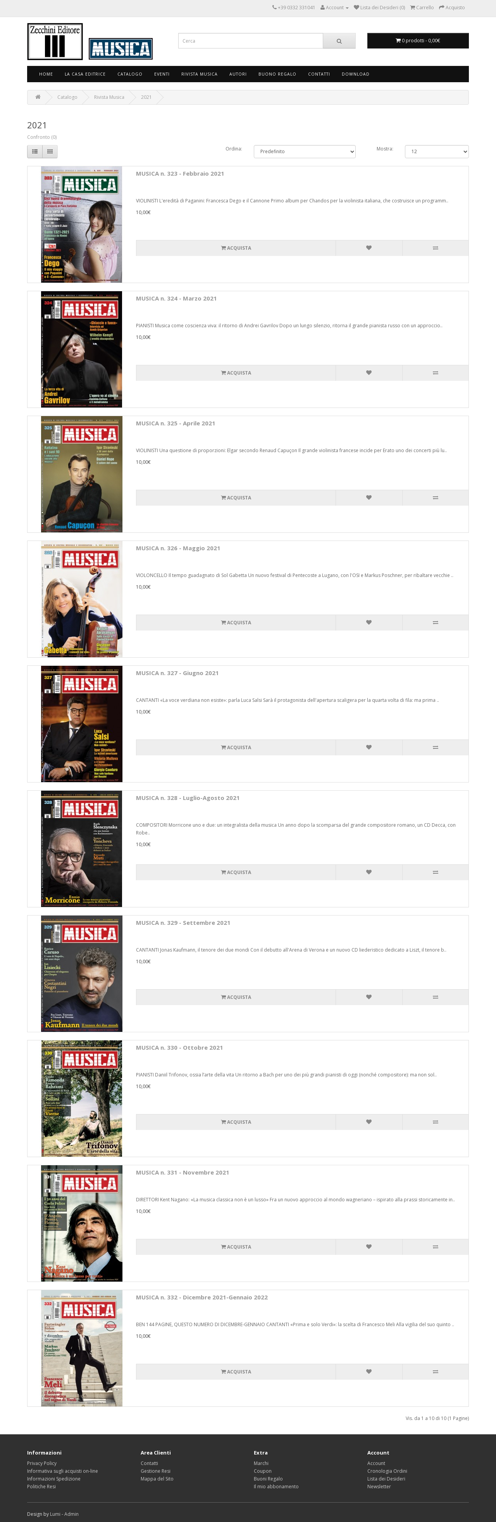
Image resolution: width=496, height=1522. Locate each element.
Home (46, 74)
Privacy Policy (42, 1463)
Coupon (263, 1471)
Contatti (319, 74)
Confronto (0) (42, 137)
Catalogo (130, 74)
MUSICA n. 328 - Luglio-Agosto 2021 (188, 798)
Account (376, 1463)
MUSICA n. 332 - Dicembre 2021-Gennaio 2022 (202, 1297)
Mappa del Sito (157, 1478)
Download (356, 74)
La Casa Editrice (85, 74)
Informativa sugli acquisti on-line (62, 1471)
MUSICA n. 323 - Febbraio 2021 (180, 173)
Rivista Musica (199, 74)
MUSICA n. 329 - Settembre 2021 (183, 922)
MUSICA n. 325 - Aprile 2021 (175, 423)
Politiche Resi (41, 1486)
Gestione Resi (155, 1471)
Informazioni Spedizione (54, 1478)
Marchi (261, 1463)
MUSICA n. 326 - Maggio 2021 (178, 548)
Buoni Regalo (268, 1478)
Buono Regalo (277, 74)
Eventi (162, 74)
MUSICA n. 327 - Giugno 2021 (177, 673)
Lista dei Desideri (386, 1478)
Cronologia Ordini (387, 1471)
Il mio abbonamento (276, 1486)
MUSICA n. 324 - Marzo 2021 (176, 298)
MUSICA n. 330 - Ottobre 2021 (179, 1047)
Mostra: (385, 148)
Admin (71, 1514)
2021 (146, 97)
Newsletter (379, 1486)
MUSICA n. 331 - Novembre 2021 (182, 1172)
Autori (238, 74)
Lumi (55, 1514)
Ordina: (234, 148)
